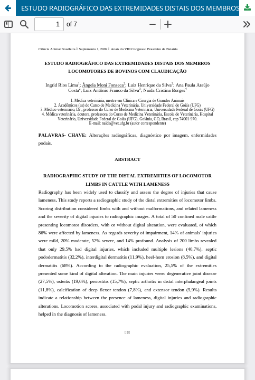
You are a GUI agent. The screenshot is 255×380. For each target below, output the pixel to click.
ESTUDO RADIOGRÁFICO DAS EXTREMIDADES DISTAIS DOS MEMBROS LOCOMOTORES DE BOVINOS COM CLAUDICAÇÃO (138, 8)
